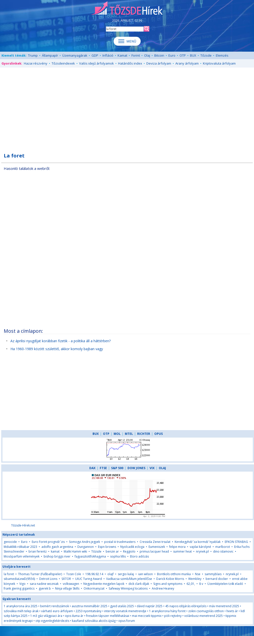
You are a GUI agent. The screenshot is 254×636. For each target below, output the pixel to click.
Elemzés (222, 55)
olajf (110, 574)
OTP (183, 55)
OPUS (158, 434)
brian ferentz (38, 551)
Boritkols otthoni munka (174, 574)
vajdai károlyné (200, 547)
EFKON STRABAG (236, 542)
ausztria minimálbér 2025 (89, 606)
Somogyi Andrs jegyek (84, 542)
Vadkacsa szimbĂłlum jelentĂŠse (129, 579)
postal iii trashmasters (119, 542)
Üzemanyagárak (74, 55)
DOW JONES (136, 468)
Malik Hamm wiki (75, 551)
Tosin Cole (73, 574)
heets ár (232, 611)
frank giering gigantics (19, 588)
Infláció (107, 55)
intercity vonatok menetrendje (125, 611)
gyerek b (45, 588)
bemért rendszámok (54, 606)
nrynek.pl (202, 551)
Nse (197, 574)
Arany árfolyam (187, 63)
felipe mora (177, 547)
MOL (117, 434)
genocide (10, 542)
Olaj (147, 55)
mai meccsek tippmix (146, 616)
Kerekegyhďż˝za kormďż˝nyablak (198, 542)
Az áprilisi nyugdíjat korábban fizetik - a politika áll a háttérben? (60, 340)
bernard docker (217, 579)
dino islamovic (223, 551)
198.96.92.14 (94, 574)
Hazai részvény (35, 63)
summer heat (182, 551)
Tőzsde (206, 55)
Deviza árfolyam (158, 63)
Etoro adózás (139, 556)
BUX (193, 55)
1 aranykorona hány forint (167, 611)
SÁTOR (66, 579)
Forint (135, 55)
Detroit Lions (48, 579)
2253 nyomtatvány (88, 611)
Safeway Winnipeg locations (128, 588)
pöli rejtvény (173, 616)
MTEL (129, 434)
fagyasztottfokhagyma (90, 556)
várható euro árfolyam (57, 611)
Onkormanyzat (94, 588)
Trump (33, 55)
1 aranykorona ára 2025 (20, 606)
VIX (152, 468)
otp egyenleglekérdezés (52, 621)
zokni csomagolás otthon (206, 611)
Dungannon (85, 547)
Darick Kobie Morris (170, 579)
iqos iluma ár (74, 616)
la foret (9, 574)
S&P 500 (117, 468)
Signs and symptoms (167, 584)
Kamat (122, 55)
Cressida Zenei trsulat (155, 542)
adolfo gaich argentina (57, 547)
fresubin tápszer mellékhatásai (107, 616)
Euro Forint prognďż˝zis (48, 542)
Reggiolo (129, 551)
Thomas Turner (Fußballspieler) (40, 574)
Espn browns (107, 547)
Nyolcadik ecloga (132, 547)
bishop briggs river (57, 556)
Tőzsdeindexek (63, 63)
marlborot (222, 547)
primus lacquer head (154, 551)
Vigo (22, 584)
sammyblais (213, 574)
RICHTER (143, 434)
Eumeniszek (157, 547)
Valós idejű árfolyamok (96, 63)
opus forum (126, 621)
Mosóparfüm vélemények (21, 556)
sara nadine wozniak (44, 584)
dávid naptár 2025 (149, 606)
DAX (92, 468)
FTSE (103, 468)
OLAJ (162, 468)
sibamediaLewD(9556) (19, 579)
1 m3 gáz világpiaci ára (46, 616)
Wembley (194, 579)
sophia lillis (118, 556)
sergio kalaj (126, 574)
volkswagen (71, 584)
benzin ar (112, 551)
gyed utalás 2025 (122, 606)
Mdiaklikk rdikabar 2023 (20, 547)
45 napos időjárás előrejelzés (185, 606)
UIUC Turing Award (88, 579)
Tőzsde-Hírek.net (23, 525)
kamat (55, 551)
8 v (201, 584)
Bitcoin (159, 55)
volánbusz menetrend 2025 (203, 616)
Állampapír (50, 55)
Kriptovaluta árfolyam (219, 63)
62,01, (191, 584)
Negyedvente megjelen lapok (103, 584)
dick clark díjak (138, 584)
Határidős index (130, 63)
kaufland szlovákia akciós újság (94, 621)
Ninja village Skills (67, 588)
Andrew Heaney (163, 588)
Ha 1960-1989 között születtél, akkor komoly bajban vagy (56, 348)
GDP (95, 55)
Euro (171, 55)
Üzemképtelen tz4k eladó (225, 584)
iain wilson (145, 574)
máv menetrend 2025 (224, 606)
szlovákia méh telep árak (21, 611)
